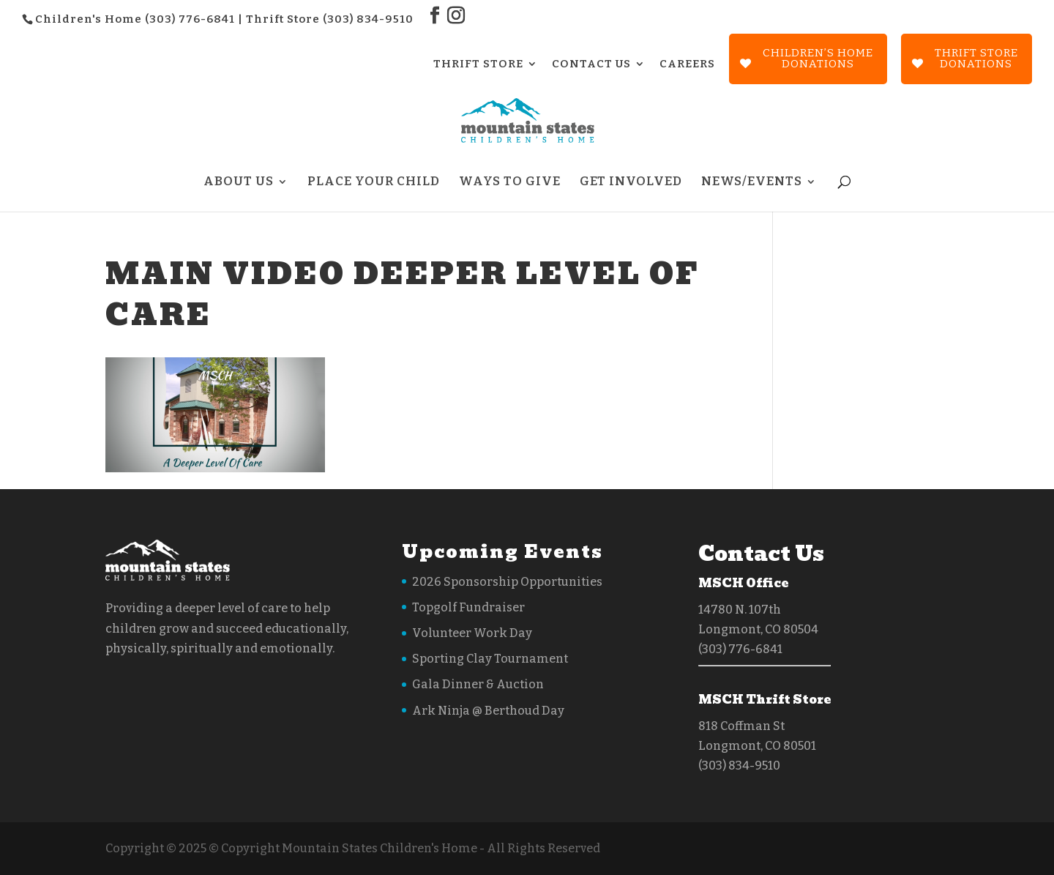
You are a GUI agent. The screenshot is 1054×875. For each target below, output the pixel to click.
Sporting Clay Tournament (490, 659)
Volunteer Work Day (472, 633)
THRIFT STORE (478, 64)
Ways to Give (510, 182)
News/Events (751, 182)
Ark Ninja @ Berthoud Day (488, 711)
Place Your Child (373, 182)
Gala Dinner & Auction (478, 684)
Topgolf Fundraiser (468, 607)
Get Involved (631, 182)
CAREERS (687, 64)
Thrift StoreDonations (976, 58)
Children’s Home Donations (818, 58)
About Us (238, 182)
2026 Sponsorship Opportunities (507, 582)
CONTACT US (591, 64)
